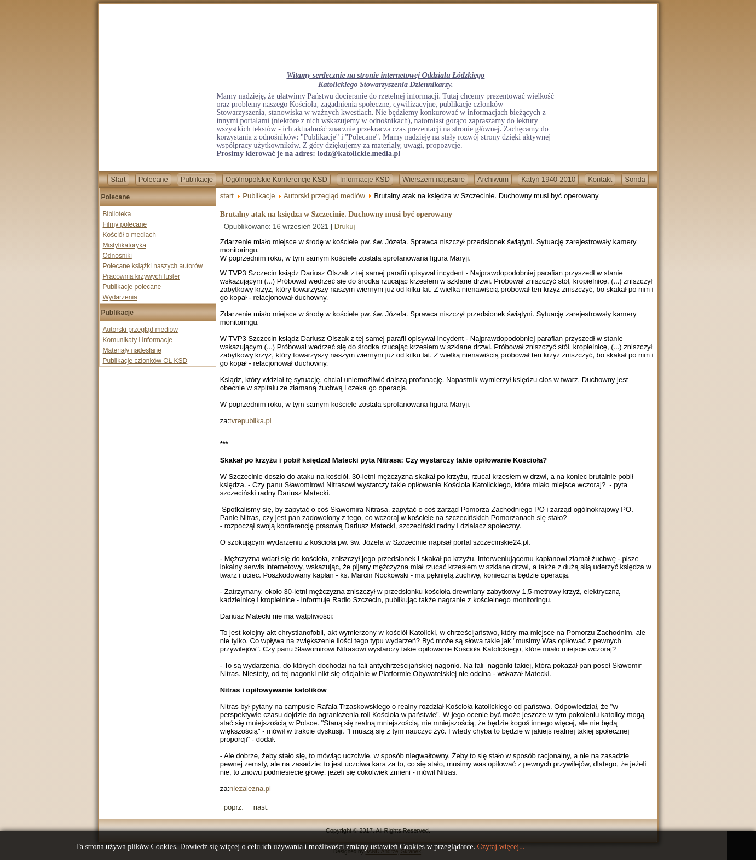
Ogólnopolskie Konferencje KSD (276, 179)
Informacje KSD (365, 179)
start (227, 196)
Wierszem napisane (433, 179)
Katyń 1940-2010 (548, 179)
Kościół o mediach (129, 235)
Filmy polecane (125, 224)
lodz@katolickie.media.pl (359, 153)
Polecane (153, 179)
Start (118, 179)
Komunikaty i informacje (137, 340)
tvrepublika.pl (250, 421)
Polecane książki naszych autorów (153, 266)
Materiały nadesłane (132, 350)
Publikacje (197, 179)
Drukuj (344, 226)
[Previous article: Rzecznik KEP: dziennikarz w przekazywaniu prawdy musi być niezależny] (233, 807)
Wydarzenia (120, 297)
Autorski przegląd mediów (140, 329)
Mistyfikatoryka (124, 245)
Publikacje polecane (132, 287)
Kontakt (600, 179)
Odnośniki (117, 255)
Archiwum (493, 179)
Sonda (635, 179)
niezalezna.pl (250, 788)
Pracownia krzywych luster (141, 276)
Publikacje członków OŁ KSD (145, 361)
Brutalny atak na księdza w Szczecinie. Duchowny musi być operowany (336, 214)
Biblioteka (117, 214)
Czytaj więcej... (501, 846)
